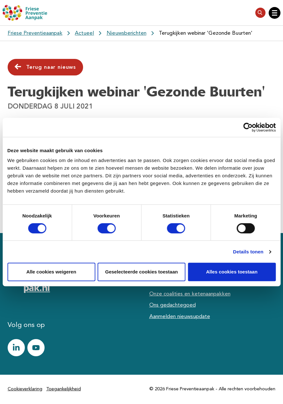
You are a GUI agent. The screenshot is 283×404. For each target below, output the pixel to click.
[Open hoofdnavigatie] (274, 13)
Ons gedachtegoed (172, 305)
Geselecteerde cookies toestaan (141, 271)
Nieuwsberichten (126, 33)
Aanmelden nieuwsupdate (179, 316)
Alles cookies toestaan (232, 271)
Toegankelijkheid (63, 389)
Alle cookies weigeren (51, 271)
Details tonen (248, 251)
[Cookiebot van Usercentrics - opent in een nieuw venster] (248, 127)
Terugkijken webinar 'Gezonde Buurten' (205, 33)
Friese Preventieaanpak (35, 33)
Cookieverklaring (25, 389)
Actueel (84, 33)
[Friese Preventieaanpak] (25, 13)
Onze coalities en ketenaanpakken (189, 294)
